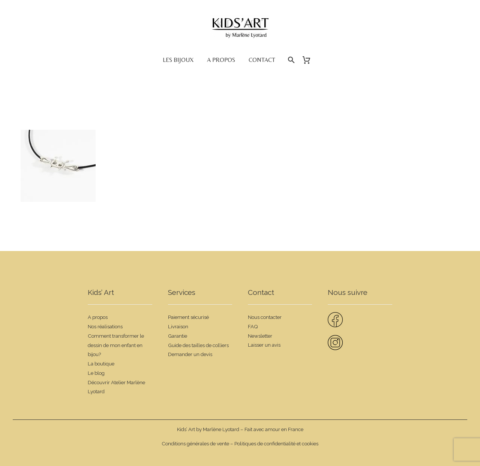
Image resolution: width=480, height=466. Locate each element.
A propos (221, 59)
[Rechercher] (290, 60)
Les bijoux (178, 59)
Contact (262, 59)
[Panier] (309, 60)
